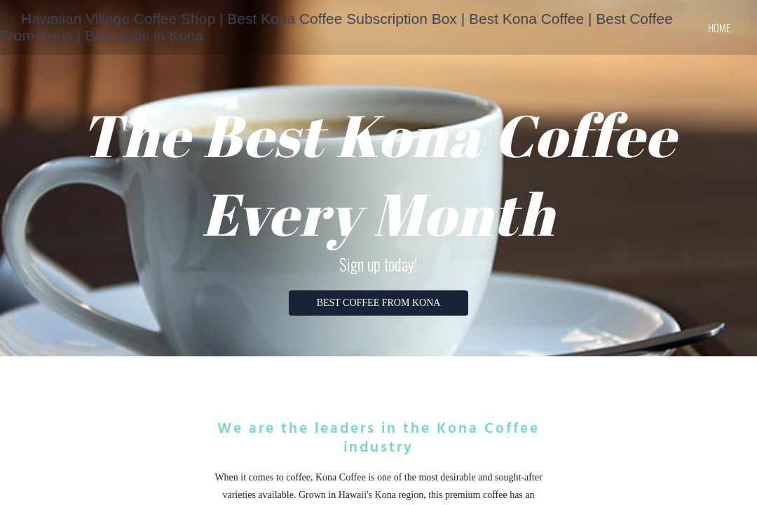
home (719, 27)
